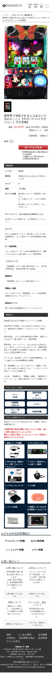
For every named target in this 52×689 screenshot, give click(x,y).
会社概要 (42, 634)
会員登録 (42, 637)
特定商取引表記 (27, 637)
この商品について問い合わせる (33, 156)
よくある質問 (26, 154)
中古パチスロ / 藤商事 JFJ (22, 15)
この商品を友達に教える (30, 158)
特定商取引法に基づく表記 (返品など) (35, 152)
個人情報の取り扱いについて (26, 662)
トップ (5, 15)
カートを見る (13, 641)
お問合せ (11, 637)
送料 (9, 634)
